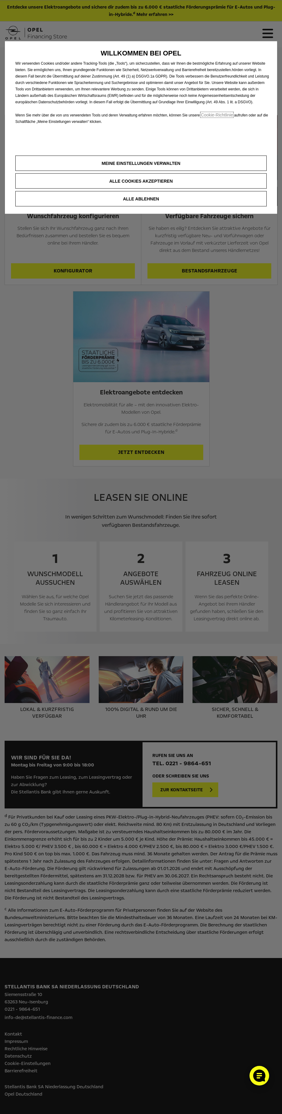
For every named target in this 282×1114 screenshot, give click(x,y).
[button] (141, 163)
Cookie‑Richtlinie (217, 114)
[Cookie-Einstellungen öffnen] (259, 1075)
